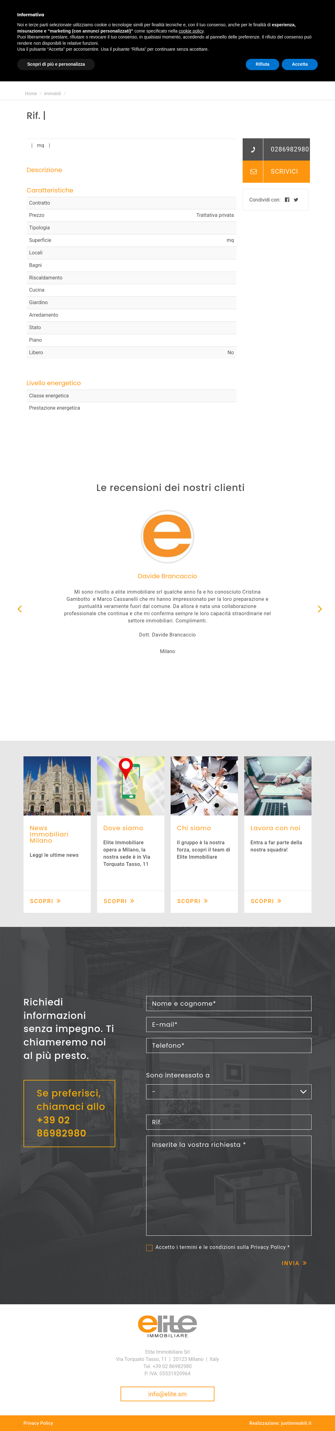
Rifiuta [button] (263, 64)
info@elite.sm (167, 1394)
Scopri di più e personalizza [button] (56, 64)
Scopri (42, 901)
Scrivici (284, 171)
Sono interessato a (178, 1075)
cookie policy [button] (191, 30)
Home (31, 93)
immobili (52, 93)
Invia (291, 1263)
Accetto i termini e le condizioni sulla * (223, 1247)
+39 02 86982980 (61, 1127)
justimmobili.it (296, 1423)
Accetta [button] (300, 64)
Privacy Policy (268, 1247)
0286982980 (290, 149)
